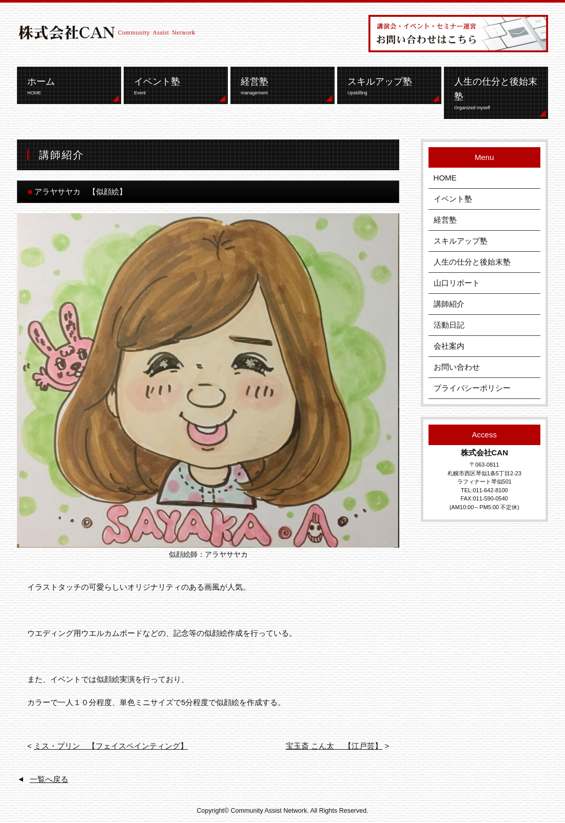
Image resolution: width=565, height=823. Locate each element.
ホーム (71, 86)
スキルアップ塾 (391, 86)
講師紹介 (449, 303)
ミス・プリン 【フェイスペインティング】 (111, 745)
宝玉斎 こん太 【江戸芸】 (334, 745)
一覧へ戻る (49, 779)
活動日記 (449, 324)
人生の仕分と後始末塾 (498, 93)
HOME (445, 177)
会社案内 (449, 346)
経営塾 (285, 86)
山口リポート (457, 282)
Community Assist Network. (270, 810)
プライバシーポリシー (472, 388)
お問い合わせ (457, 367)
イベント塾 (178, 86)
